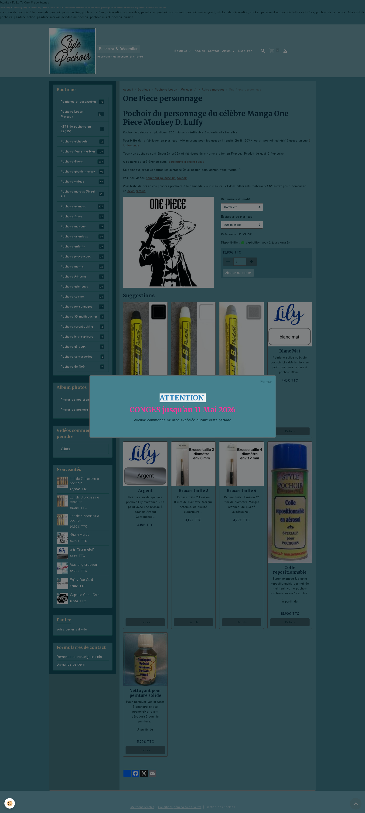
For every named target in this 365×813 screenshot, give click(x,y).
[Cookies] (10, 803)
